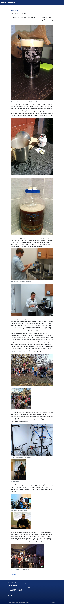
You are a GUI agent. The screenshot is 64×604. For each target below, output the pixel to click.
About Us (27, 583)
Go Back (13, 574)
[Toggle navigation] (61, 2)
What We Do (28, 587)
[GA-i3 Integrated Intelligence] (8, 2)
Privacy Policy (52, 602)
